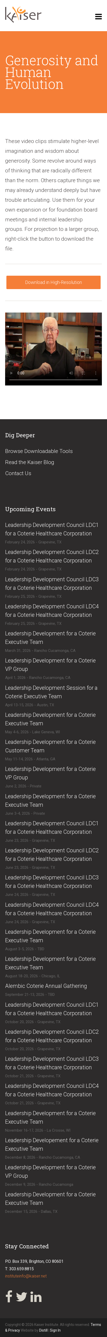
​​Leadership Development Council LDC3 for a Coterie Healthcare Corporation (52, 1063)
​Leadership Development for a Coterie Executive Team (50, 637)
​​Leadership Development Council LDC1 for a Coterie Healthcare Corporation (52, 1009)
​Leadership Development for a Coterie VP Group (50, 664)
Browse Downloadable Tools (39, 451)
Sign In (55, 1330)
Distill (43, 1330)
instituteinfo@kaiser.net (26, 1276)
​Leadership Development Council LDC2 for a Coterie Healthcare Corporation (52, 556)
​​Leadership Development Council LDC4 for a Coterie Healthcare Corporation (52, 1090)
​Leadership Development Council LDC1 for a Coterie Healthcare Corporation (52, 529)
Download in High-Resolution (53, 282)
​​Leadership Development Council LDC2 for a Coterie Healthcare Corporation (52, 1036)
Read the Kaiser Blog (29, 462)
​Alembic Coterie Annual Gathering (46, 986)
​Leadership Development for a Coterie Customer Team (50, 746)
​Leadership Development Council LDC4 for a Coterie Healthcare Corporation (52, 610)
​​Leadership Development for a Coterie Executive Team (50, 800)
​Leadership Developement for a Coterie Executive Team (52, 1144)
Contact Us (18, 473)
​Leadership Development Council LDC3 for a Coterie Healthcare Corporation (52, 583)
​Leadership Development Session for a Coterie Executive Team (51, 692)
